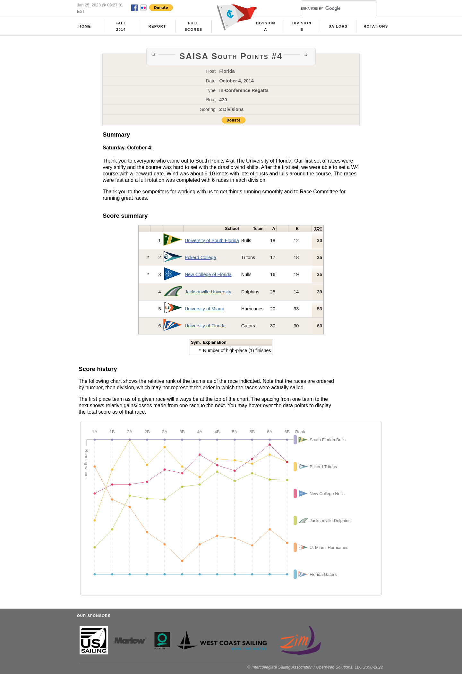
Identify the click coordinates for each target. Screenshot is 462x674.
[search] (331, 8)
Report (157, 26)
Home (85, 26)
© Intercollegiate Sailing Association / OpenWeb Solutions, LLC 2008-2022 (315, 667)
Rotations (376, 26)
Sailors (338, 26)
